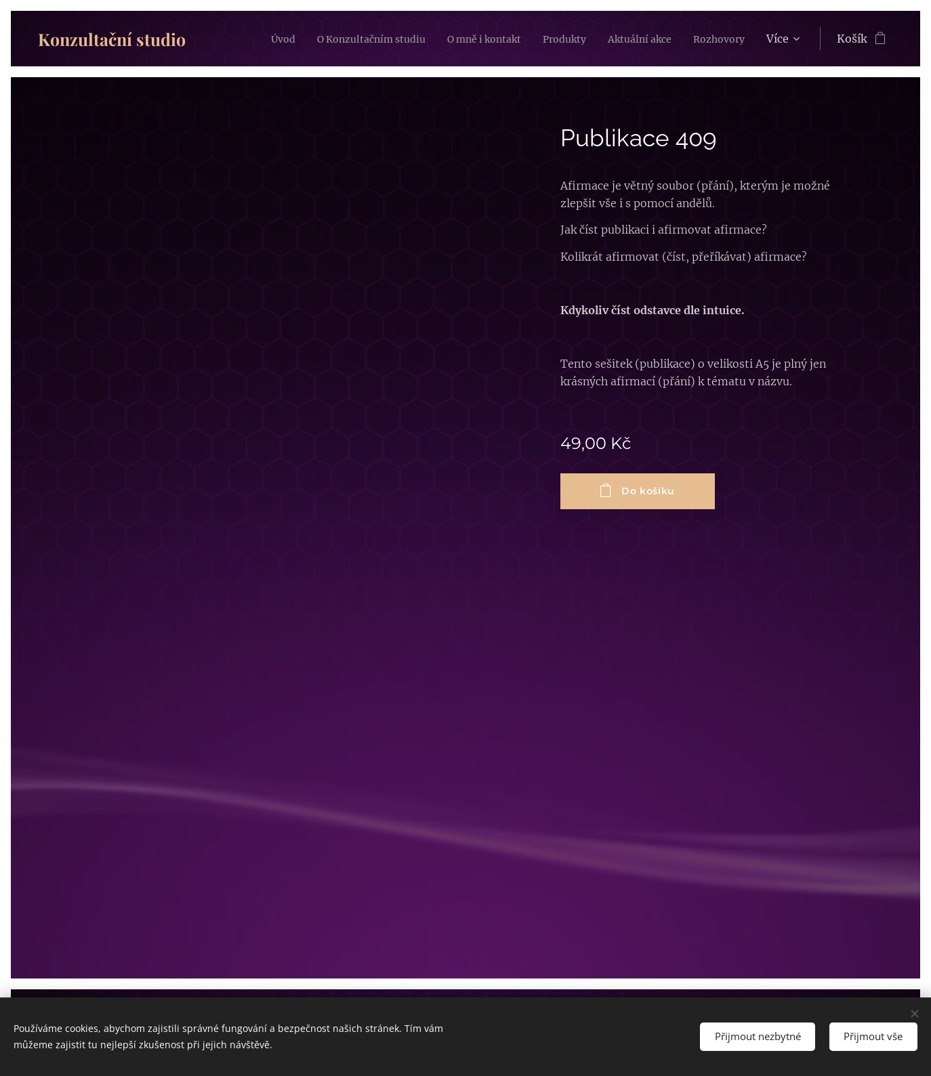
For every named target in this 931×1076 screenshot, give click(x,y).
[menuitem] (314, 39)
